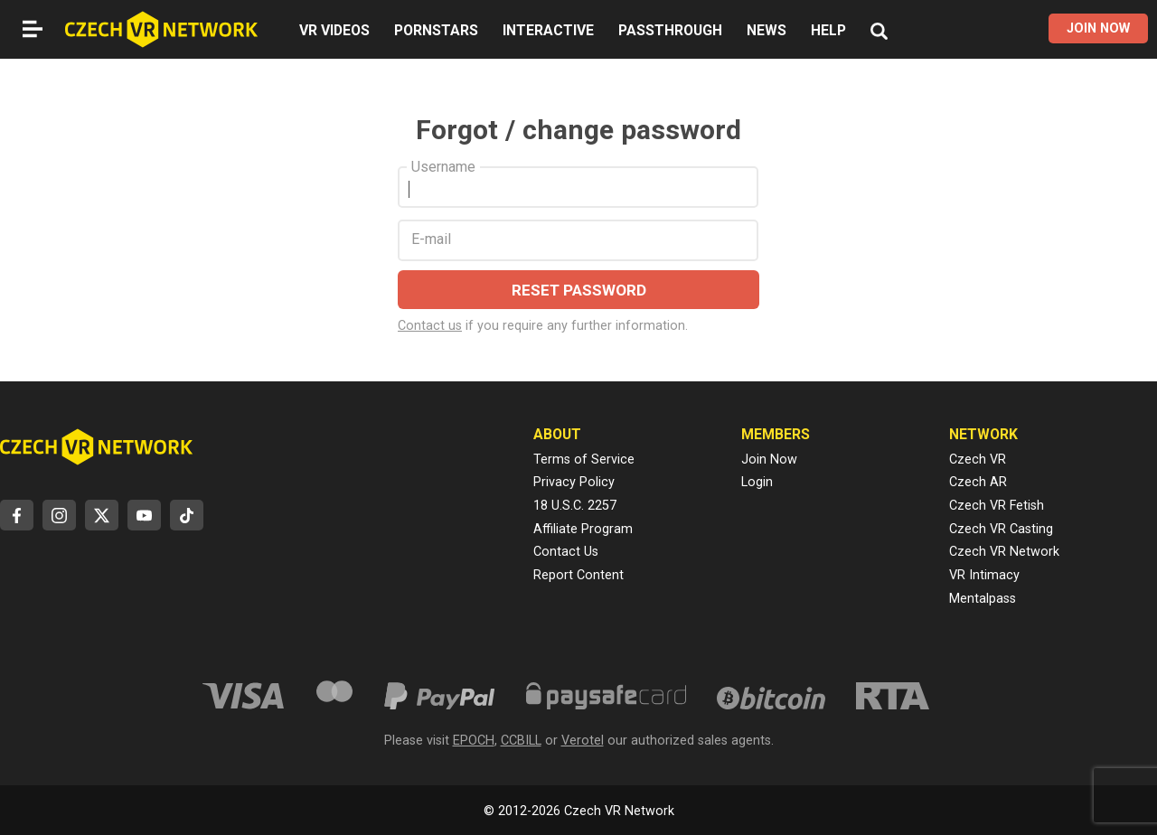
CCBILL (521, 740)
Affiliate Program (583, 529)
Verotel (582, 740)
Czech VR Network (1004, 551)
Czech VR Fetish (996, 505)
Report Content (578, 575)
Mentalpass (982, 598)
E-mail (431, 239)
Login (757, 482)
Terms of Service (584, 459)
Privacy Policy (574, 482)
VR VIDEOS (334, 30)
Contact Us (565, 551)
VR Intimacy (984, 575)
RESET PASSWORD (579, 290)
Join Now (769, 459)
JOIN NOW (1098, 28)
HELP (828, 30)
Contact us (430, 325)
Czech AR (978, 482)
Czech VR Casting (1001, 529)
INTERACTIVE (548, 30)
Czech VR (977, 459)
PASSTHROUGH (670, 30)
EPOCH (473, 740)
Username (443, 167)
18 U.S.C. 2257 (574, 505)
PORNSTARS (436, 30)
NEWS (766, 30)
